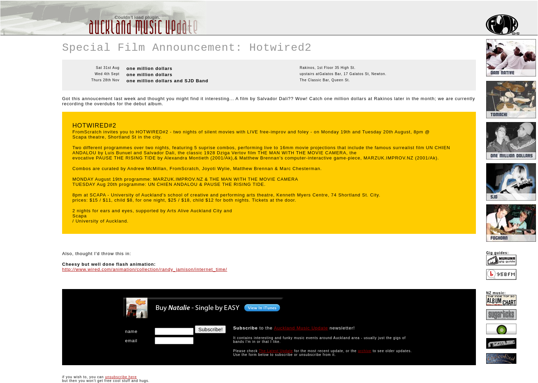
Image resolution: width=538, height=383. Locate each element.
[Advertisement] (21, 77)
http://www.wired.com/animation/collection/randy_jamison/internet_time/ (144, 269)
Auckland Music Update (301, 328)
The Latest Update (276, 351)
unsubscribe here (121, 377)
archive (364, 351)
